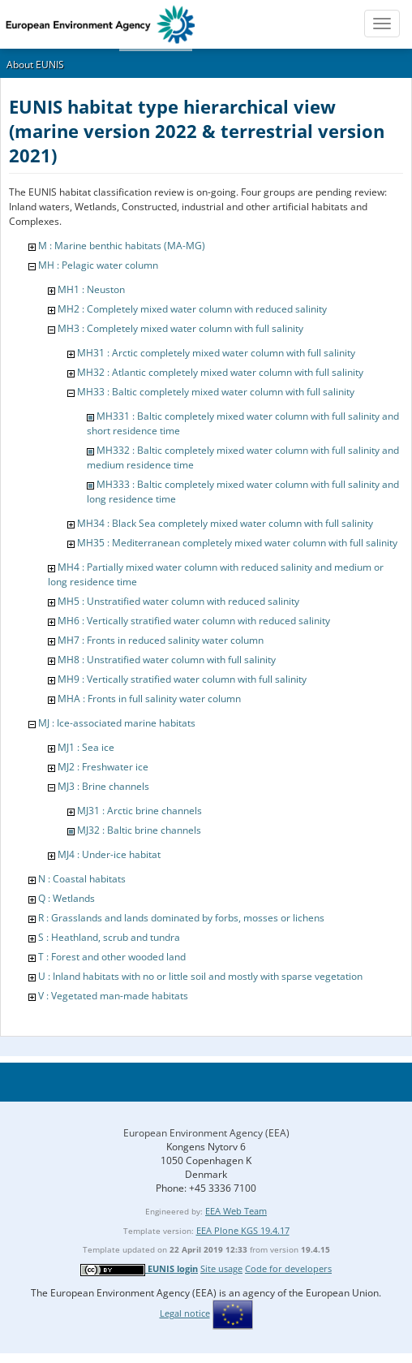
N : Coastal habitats (82, 879)
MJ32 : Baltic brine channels (139, 830)
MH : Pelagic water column (98, 265)
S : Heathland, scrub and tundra (109, 937)
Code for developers (288, 1268)
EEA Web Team (236, 1211)
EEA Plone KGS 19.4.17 (243, 1230)
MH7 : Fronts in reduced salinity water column (161, 640)
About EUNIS (35, 64)
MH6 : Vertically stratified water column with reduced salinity (194, 621)
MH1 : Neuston (91, 289)
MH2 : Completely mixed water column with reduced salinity (192, 309)
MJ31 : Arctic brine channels (139, 810)
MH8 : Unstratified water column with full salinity (167, 659)
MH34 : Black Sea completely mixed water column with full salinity (225, 523)
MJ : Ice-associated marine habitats (116, 723)
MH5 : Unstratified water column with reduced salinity (178, 601)
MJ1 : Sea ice (86, 747)
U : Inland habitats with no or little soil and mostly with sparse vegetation (200, 976)
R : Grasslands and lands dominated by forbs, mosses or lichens (181, 918)
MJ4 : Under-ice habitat (109, 854)
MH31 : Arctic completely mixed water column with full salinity (216, 353)
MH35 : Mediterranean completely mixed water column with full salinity (237, 543)
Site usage (221, 1268)
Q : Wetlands (66, 898)
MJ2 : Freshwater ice (103, 767)
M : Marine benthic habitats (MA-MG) (121, 245)
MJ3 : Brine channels (103, 786)
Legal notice (185, 1313)
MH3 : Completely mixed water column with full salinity (180, 328)
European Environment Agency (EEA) (206, 1133)
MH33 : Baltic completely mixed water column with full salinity (215, 392)
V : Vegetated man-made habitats (113, 996)
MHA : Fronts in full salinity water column (149, 698)
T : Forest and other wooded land (112, 957)
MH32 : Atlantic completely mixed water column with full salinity (220, 372)
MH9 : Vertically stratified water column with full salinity (182, 679)
